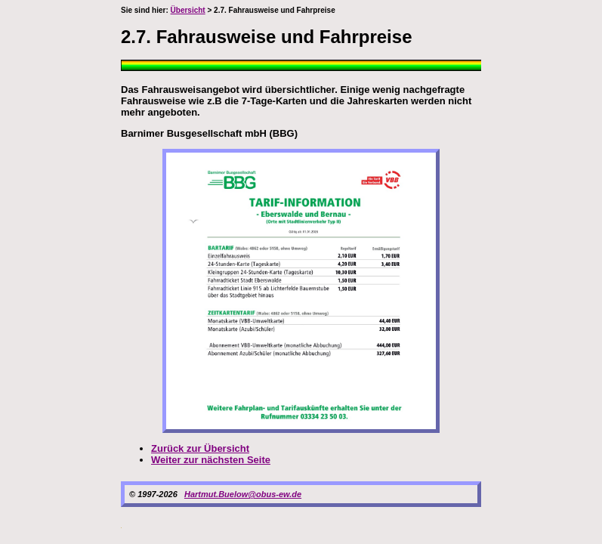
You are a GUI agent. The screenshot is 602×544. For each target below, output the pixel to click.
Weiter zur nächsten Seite (210, 459)
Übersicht (188, 10)
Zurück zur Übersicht (200, 448)
